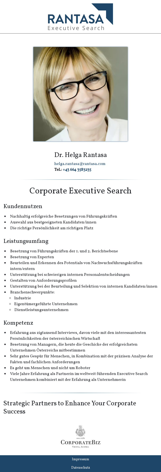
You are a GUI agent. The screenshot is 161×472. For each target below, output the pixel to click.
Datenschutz (80, 468)
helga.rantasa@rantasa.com (79, 164)
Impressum (80, 459)
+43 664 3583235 (77, 169)
